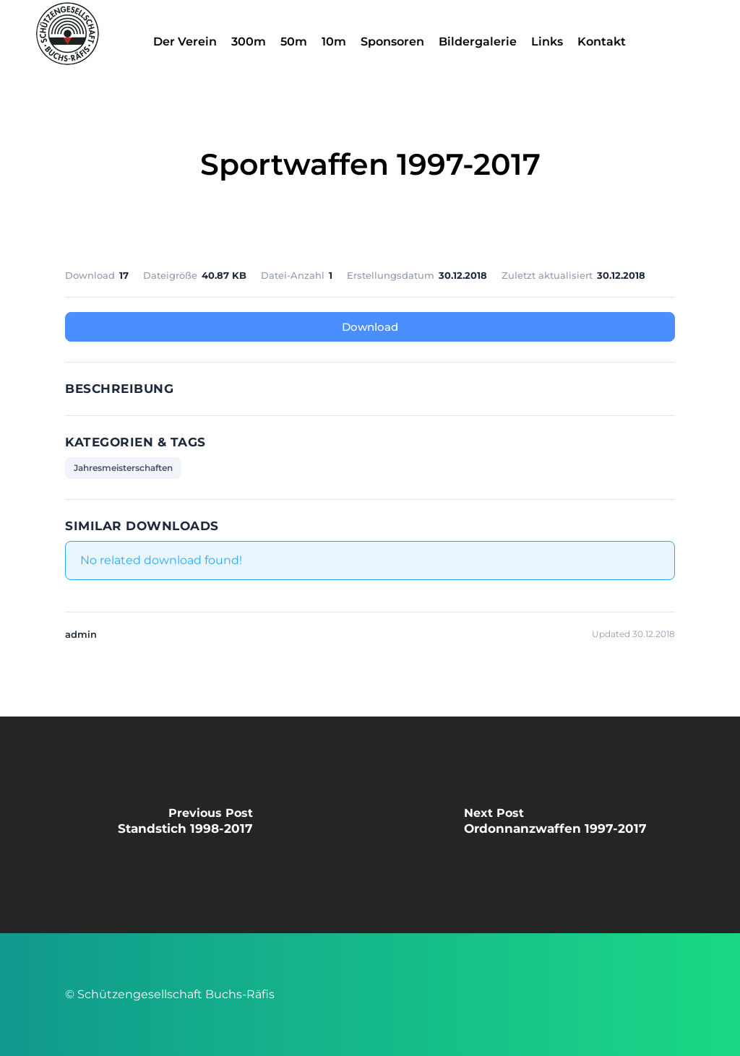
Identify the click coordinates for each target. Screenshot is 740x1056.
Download (370, 327)
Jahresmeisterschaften (123, 467)
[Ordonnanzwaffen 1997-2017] (555, 825)
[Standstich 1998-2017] (185, 825)
